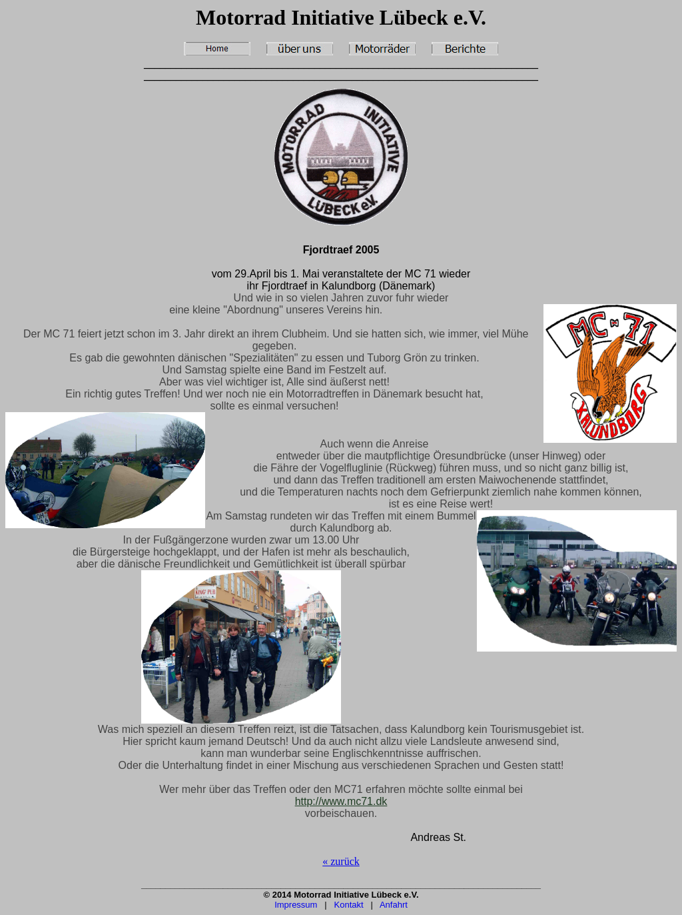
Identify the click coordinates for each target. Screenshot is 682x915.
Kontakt (349, 905)
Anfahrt (394, 905)
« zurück (341, 861)
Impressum (295, 905)
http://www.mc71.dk (341, 801)
